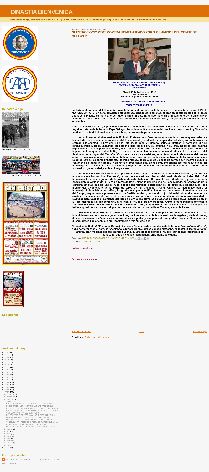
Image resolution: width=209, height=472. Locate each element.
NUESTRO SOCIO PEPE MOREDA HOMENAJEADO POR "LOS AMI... (32, 411)
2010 (7, 392)
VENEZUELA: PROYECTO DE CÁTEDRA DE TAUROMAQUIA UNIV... (32, 422)
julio (8, 431)
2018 (7, 372)
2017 (7, 375)
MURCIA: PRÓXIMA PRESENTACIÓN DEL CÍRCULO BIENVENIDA (31, 420)
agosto (10, 429)
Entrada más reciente (81, 331)
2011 (7, 390)
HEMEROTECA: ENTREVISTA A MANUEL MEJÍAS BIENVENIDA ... (31, 415)
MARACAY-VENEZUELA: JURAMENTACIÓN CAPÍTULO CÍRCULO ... (32, 427)
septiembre (11, 401)
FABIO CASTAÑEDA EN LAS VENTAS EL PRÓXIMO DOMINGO (30, 404)
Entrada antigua (200, 331)
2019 (7, 370)
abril (9, 438)
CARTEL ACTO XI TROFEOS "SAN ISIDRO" (22, 413)
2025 (7, 355)
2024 (7, 357)
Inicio (141, 331)
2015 (7, 380)
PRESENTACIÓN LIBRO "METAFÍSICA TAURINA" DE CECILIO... (30, 406)
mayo (9, 436)
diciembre (11, 394)
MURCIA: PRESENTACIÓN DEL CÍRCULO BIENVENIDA (27, 417)
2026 (7, 352)
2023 (7, 360)
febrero (10, 443)
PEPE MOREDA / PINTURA (89, 241)
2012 (7, 387)
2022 (7, 362)
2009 (7, 448)
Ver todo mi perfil (9, 463)
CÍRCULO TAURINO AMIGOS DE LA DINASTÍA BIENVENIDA (32, 459)
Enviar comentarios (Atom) (97, 337)
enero (9, 445)
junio (9, 434)
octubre (10, 399)
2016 (7, 377)
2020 (7, 367)
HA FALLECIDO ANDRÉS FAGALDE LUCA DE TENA (26, 424)
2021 (7, 365)
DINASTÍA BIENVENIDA (41, 12)
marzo (9, 440)
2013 (7, 385)
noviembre (11, 397)
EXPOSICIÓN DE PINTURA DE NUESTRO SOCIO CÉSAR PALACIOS (32, 408)
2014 (7, 382)
